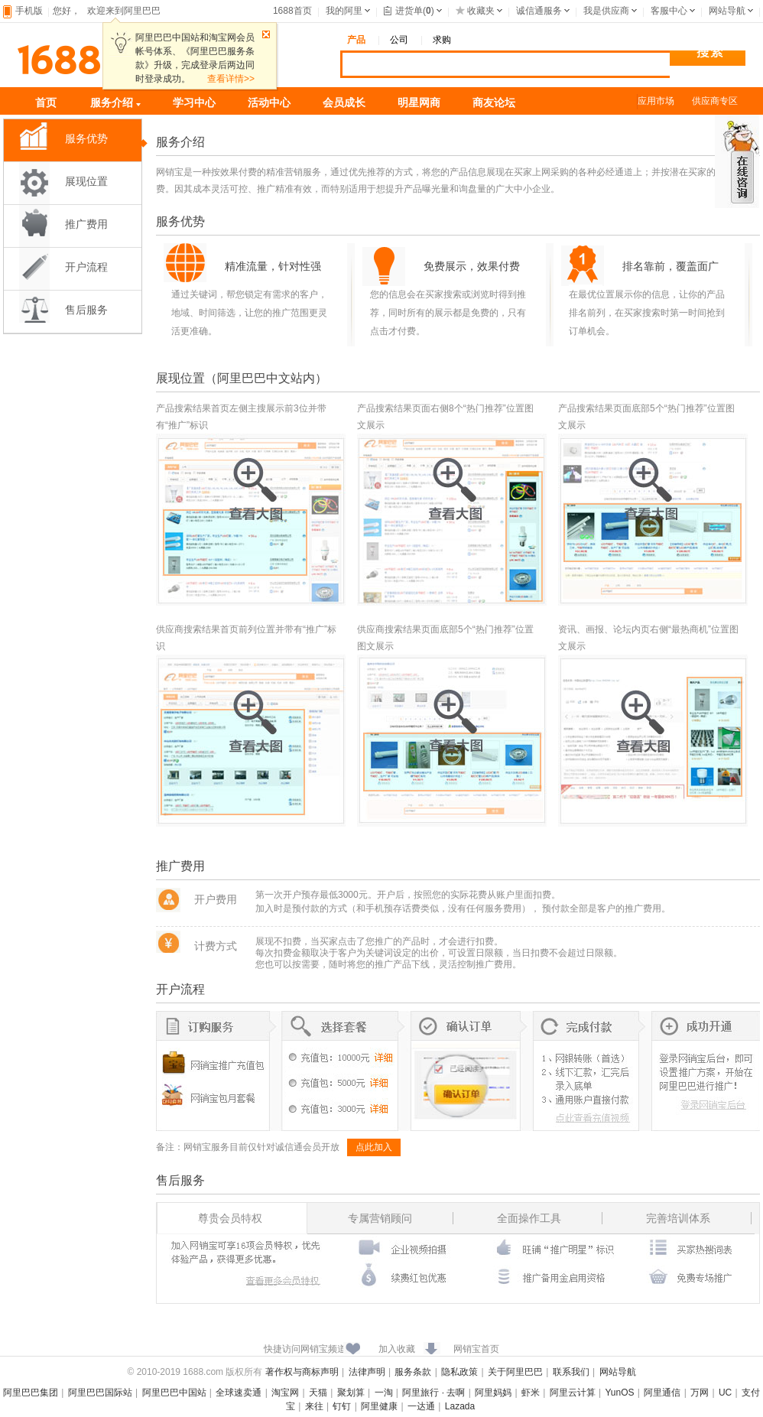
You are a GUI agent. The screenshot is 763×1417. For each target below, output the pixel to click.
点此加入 (374, 1147)
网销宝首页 (476, 1349)
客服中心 (669, 10)
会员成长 (344, 102)
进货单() (409, 10)
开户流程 (86, 267)
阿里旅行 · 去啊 (433, 1392)
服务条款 (412, 1372)
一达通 (421, 1406)
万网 (699, 1392)
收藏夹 (475, 10)
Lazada (460, 1406)
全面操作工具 (529, 1218)
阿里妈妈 (493, 1392)
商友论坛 (493, 102)
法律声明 (367, 1372)
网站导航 (727, 10)
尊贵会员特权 (230, 1218)
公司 (399, 39)
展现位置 (86, 181)
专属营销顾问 (380, 1218)
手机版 (29, 10)
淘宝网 (285, 1392)
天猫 (318, 1392)
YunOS (620, 1392)
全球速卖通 (238, 1392)
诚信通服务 (539, 10)
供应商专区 (715, 101)
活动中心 (269, 102)
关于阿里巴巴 (515, 1372)
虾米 (530, 1392)
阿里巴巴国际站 (100, 1392)
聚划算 (351, 1392)
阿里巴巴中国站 (174, 1392)
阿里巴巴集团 (30, 1392)
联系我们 (571, 1372)
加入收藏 (396, 1349)
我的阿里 (344, 10)
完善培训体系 (678, 1218)
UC (725, 1392)
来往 (314, 1406)
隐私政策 (459, 1372)
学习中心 (194, 102)
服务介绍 (115, 102)
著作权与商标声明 (302, 1372)
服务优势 (86, 139)
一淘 (384, 1392)
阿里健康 (379, 1406)
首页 (46, 102)
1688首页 (292, 10)
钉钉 (342, 1406)
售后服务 (86, 310)
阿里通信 (662, 1392)
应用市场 (656, 101)
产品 (356, 39)
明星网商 (419, 102)
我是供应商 (606, 10)
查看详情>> (231, 78)
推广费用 (86, 224)
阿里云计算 (573, 1392)
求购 (442, 39)
